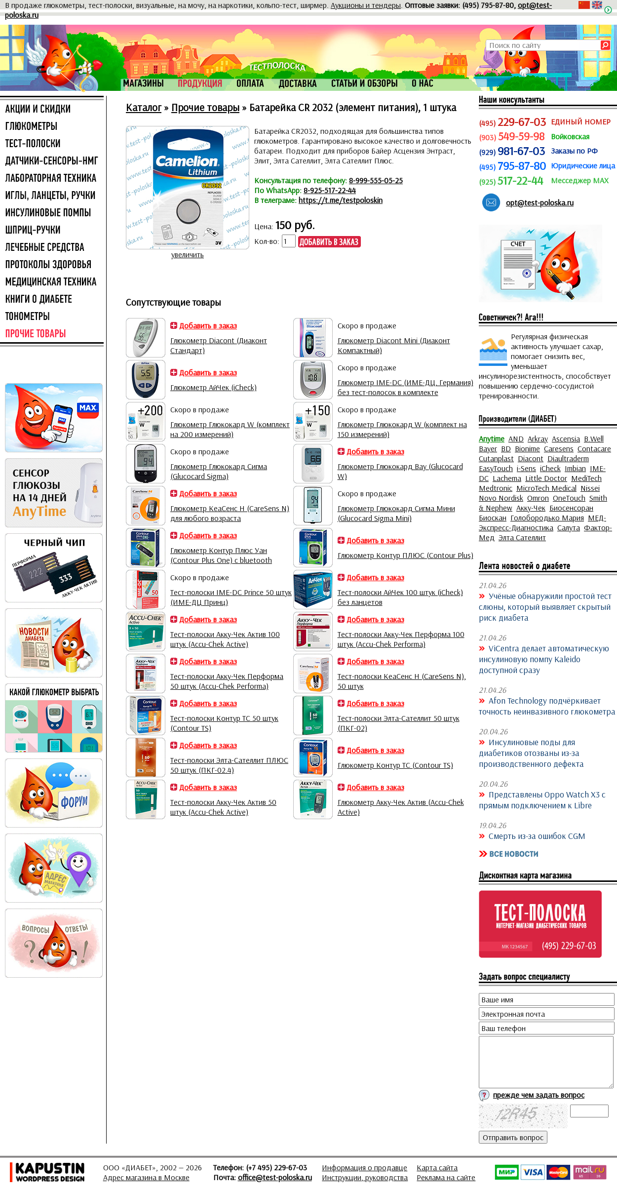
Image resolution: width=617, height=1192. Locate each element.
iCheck (550, 468)
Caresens (559, 448)
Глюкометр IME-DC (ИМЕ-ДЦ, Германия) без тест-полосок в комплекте (405, 387)
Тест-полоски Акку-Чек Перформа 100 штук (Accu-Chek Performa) (401, 639)
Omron (538, 498)
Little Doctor (546, 478)
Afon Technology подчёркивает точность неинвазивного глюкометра (547, 705)
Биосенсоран (571, 508)
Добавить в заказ (208, 325)
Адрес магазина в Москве (146, 1177)
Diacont (530, 458)
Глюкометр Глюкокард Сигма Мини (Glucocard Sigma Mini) (396, 513)
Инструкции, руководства (365, 1177)
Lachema (507, 478)
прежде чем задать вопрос (538, 1095)
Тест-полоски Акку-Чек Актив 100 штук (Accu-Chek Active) (225, 639)
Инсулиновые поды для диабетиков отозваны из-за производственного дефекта (531, 752)
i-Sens (526, 468)
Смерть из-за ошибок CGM (537, 835)
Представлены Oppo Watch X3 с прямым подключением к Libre (542, 799)
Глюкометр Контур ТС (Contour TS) (395, 765)
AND (516, 438)
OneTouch (569, 498)
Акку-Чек (530, 508)
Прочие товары (205, 107)
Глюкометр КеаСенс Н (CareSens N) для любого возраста (229, 513)
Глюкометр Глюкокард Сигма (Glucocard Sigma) (218, 471)
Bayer (488, 448)
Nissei (590, 488)
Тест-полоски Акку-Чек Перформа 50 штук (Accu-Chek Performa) (226, 681)
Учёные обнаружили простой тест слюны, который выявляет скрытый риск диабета (545, 606)
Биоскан (492, 517)
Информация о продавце (364, 1167)
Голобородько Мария (547, 517)
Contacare (594, 448)
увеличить (187, 254)
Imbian (575, 468)
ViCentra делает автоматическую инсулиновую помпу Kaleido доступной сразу (544, 658)
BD (506, 448)
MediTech (586, 478)
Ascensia (566, 438)
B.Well (594, 438)
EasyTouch (496, 468)
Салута (568, 527)
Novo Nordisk (501, 498)
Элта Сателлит (522, 537)
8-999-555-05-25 (376, 180)
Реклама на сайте (446, 1177)
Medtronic (495, 488)
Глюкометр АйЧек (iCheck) (213, 387)
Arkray (538, 438)
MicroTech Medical (546, 488)
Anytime (491, 438)
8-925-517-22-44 (330, 190)
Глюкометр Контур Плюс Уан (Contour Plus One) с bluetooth (221, 555)
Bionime (527, 448)
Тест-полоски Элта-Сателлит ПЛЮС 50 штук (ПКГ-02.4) (229, 765)
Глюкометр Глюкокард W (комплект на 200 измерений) (230, 429)
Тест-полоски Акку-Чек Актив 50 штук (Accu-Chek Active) (223, 807)
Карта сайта (437, 1167)
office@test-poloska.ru (275, 1177)
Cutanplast (496, 458)
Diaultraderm (568, 458)
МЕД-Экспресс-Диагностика (542, 522)
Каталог (143, 107)
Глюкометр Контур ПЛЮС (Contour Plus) (405, 555)
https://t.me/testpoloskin (341, 200)
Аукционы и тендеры (366, 5)
